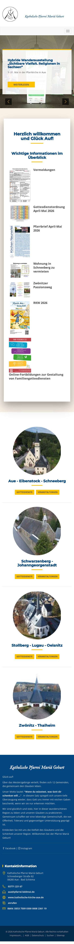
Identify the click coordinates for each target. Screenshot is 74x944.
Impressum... (16, 937)
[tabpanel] (37, 71)
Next (65, 101)
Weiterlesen (21, 84)
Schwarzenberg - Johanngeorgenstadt (37, 564)
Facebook (8, 850)
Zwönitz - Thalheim (37, 728)
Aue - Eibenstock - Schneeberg (37, 481)
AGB (27, 937)
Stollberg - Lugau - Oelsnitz (37, 647)
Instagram (25, 850)
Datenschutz (38, 937)
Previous (8, 101)
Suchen (50, 937)
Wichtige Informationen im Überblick (37, 155)
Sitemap (61, 937)
